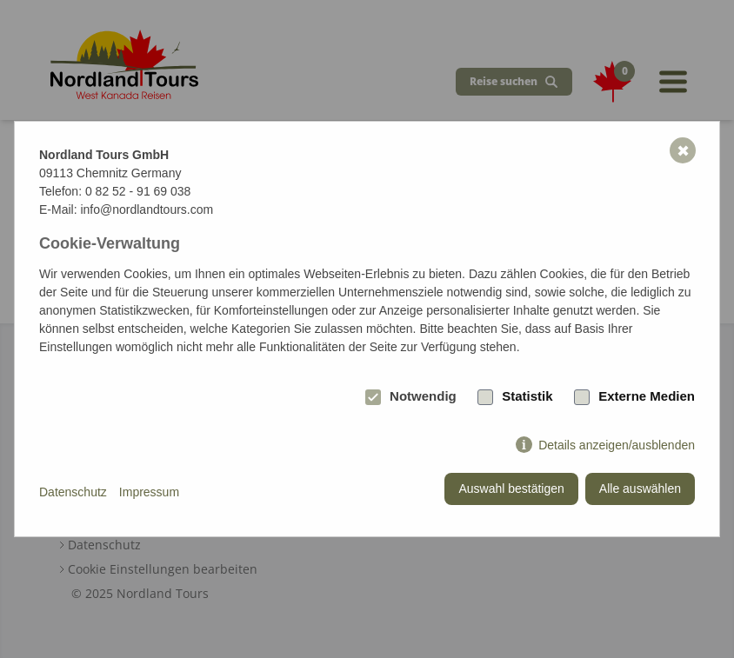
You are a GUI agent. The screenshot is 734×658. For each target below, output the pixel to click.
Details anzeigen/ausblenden (616, 445)
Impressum (149, 492)
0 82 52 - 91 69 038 (137, 191)
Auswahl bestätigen (511, 488)
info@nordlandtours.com (146, 209)
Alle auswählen (640, 488)
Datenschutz (73, 492)
